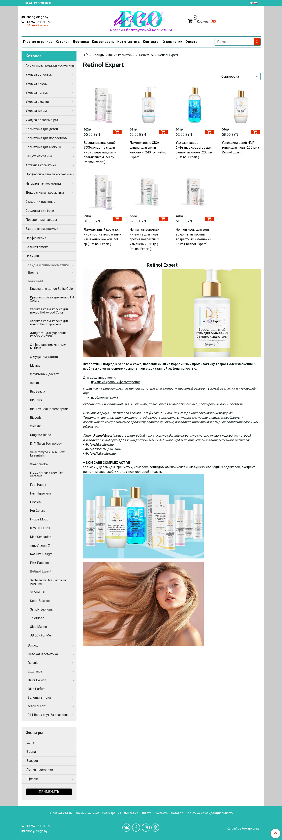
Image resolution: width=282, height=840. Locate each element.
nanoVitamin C (40, 545)
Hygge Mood (39, 519)
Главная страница (38, 42)
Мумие (35, 365)
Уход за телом (36, 111)
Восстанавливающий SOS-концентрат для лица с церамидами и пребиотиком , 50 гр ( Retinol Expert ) (100, 152)
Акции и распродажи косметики (50, 65)
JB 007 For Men (41, 635)
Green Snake (39, 464)
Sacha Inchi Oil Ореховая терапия (48, 581)
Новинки (32, 256)
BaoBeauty (37, 391)
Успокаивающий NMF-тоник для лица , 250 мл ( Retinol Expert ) (240, 147)
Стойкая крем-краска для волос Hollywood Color (49, 310)
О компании (172, 42)
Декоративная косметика (45, 192)
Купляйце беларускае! (243, 828)
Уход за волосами (39, 74)
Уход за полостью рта (42, 120)
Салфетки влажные (40, 202)
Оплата (191, 42)
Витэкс (33, 645)
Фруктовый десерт (44, 374)
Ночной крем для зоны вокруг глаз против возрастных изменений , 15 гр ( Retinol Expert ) (194, 237)
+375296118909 (38, 22)
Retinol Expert (40, 571)
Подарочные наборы (41, 220)
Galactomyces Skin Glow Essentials (47, 453)
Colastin (35, 426)
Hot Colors (37, 511)
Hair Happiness (41, 493)
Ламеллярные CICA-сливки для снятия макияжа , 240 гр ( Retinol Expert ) (148, 150)
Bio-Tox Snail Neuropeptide (49, 409)
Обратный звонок (38, 25)
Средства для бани (40, 211)
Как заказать (103, 42)
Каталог (62, 42)
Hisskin (35, 502)
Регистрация (111, 813)
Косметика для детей (42, 129)
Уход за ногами (37, 93)
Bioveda (35, 417)
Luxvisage (35, 671)
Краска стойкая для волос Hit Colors (52, 298)
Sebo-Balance (40, 601)
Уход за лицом (37, 83)
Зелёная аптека (37, 247)
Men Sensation (40, 537)
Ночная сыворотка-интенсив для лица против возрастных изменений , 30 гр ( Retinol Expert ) (144, 239)
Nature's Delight (41, 554)
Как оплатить (128, 42)
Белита (33, 273)
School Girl (37, 592)
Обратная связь (60, 813)
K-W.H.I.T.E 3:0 (40, 528)
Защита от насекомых (42, 229)
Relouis (33, 663)
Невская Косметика (43, 654)
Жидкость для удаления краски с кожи (48, 334)
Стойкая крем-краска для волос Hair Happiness (49, 322)
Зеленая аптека (39, 697)
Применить (49, 792)
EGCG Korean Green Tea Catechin (46, 474)
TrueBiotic (37, 618)
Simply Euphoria (41, 609)
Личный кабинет (86, 813)
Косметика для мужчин (43, 147)
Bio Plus (36, 400)
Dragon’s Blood (40, 435)
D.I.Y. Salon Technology (46, 443)
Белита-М (146, 55)
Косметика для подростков (46, 138)
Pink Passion (39, 563)
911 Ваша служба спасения (48, 715)
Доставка (80, 42)
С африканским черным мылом (48, 346)
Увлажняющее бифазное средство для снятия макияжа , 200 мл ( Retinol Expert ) (194, 150)
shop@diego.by (37, 17)
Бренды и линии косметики (113, 55)
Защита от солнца (39, 156)
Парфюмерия (36, 238)
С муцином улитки (44, 357)
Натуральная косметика (43, 183)
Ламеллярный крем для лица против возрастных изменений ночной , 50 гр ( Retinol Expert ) (102, 237)
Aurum (34, 383)
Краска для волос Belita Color (52, 289)
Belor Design (37, 680)
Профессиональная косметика (49, 174)
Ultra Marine (38, 627)
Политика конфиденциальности (209, 813)
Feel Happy (38, 485)
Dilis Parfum (36, 689)
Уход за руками (37, 102)
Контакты (151, 42)
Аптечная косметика (41, 165)
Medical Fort (36, 706)
